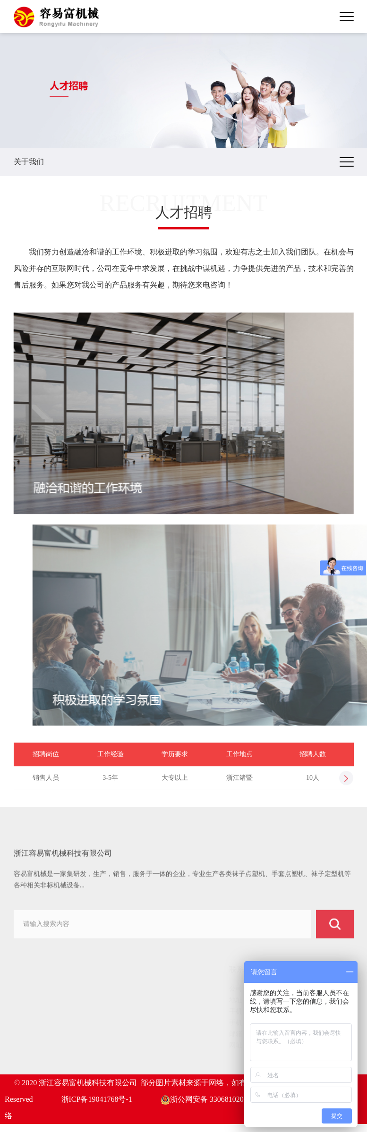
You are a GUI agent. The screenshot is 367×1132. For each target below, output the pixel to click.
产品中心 (35, 1012)
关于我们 (35, 1001)
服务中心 (35, 1048)
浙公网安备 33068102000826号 (215, 1099)
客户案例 (35, 1024)
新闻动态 (35, 1036)
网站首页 (35, 989)
